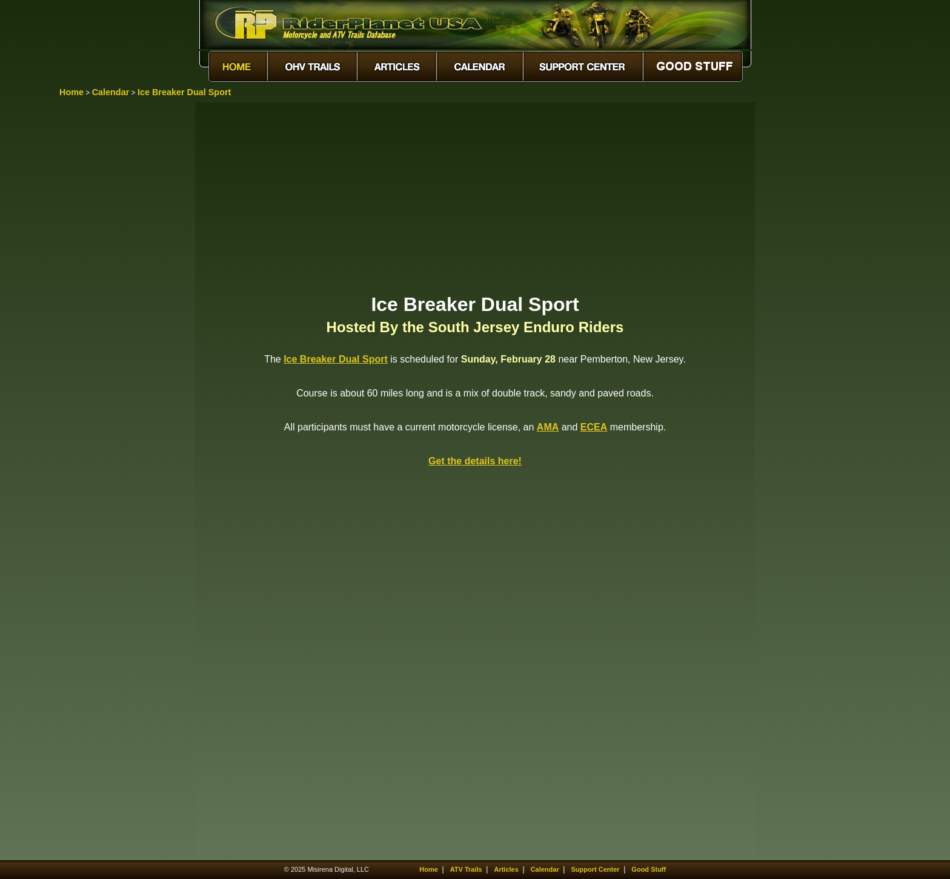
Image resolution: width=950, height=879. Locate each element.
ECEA (593, 427)
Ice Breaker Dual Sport (184, 92)
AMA (548, 427)
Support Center (595, 869)
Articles (506, 869)
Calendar (111, 92)
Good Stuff (648, 869)
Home (71, 92)
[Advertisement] (475, 197)
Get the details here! (475, 461)
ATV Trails (466, 869)
